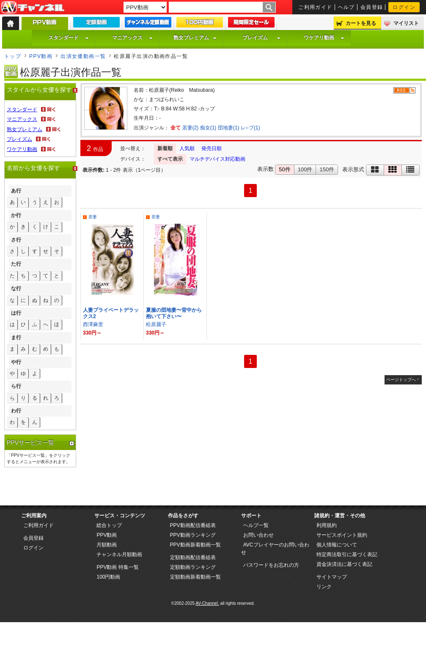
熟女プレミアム (195, 38)
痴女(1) (208, 128)
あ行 (16, 191)
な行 (16, 288)
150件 (326, 169)
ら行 (16, 386)
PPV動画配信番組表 (193, 525)
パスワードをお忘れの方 (271, 565)
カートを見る (361, 23)
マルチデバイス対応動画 (217, 159)
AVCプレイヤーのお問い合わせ (275, 548)
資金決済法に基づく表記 (344, 564)
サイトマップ (331, 577)
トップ (12, 56)
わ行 (16, 411)
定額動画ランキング (193, 567)
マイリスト (406, 23)
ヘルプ (346, 7)
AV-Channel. (207, 603)
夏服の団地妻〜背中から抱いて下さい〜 (174, 313)
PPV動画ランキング (193, 535)
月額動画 (106, 545)
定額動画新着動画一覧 (195, 577)
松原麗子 (156, 324)
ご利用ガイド (315, 7)
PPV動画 (40, 56)
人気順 (187, 148)
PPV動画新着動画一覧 (195, 545)
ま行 (16, 337)
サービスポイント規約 (341, 535)
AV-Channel (32, 7)
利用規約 (326, 525)
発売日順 (211, 148)
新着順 (165, 148)
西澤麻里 (93, 324)
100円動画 (108, 577)
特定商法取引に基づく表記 (346, 554)
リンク (324, 587)
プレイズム (261, 38)
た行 (16, 264)
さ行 (16, 240)
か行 (16, 215)
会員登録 (371, 7)
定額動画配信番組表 (193, 557)
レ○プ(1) (250, 128)
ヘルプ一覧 (256, 525)
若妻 (92, 216)
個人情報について (336, 545)
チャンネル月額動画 (119, 554)
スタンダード (68, 38)
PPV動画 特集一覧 (117, 567)
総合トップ (109, 525)
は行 (16, 313)
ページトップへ (401, 379)
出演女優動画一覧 (83, 56)
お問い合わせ (258, 535)
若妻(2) (190, 128)
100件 (305, 169)
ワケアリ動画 (324, 38)
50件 (284, 169)
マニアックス (132, 38)
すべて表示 (170, 159)
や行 (16, 362)
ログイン (404, 7)
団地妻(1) (228, 128)
